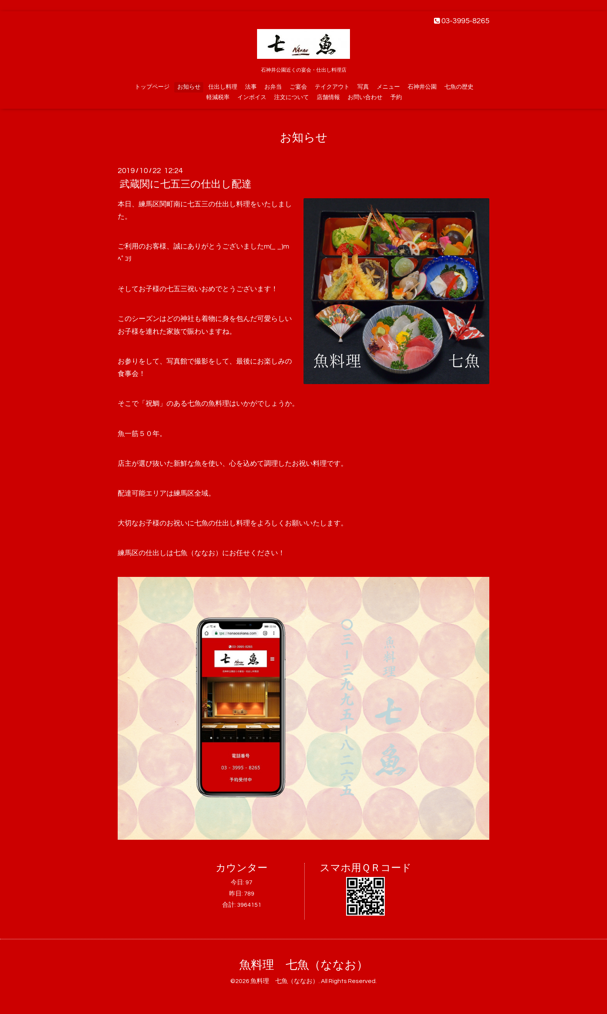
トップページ (152, 87)
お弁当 (273, 87)
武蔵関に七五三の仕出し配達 (186, 184)
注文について (291, 97)
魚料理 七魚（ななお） (303, 965)
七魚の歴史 (458, 87)
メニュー (388, 87)
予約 (396, 97)
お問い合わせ (365, 97)
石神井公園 (422, 87)
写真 (363, 87)
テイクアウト (332, 87)
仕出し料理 (222, 87)
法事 (251, 87)
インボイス (251, 97)
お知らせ (189, 87)
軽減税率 (218, 97)
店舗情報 (328, 97)
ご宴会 (298, 87)
